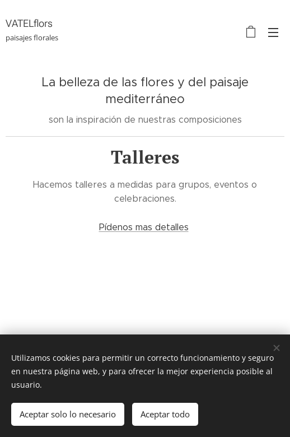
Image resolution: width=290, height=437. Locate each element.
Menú (273, 32)
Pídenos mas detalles (144, 227)
